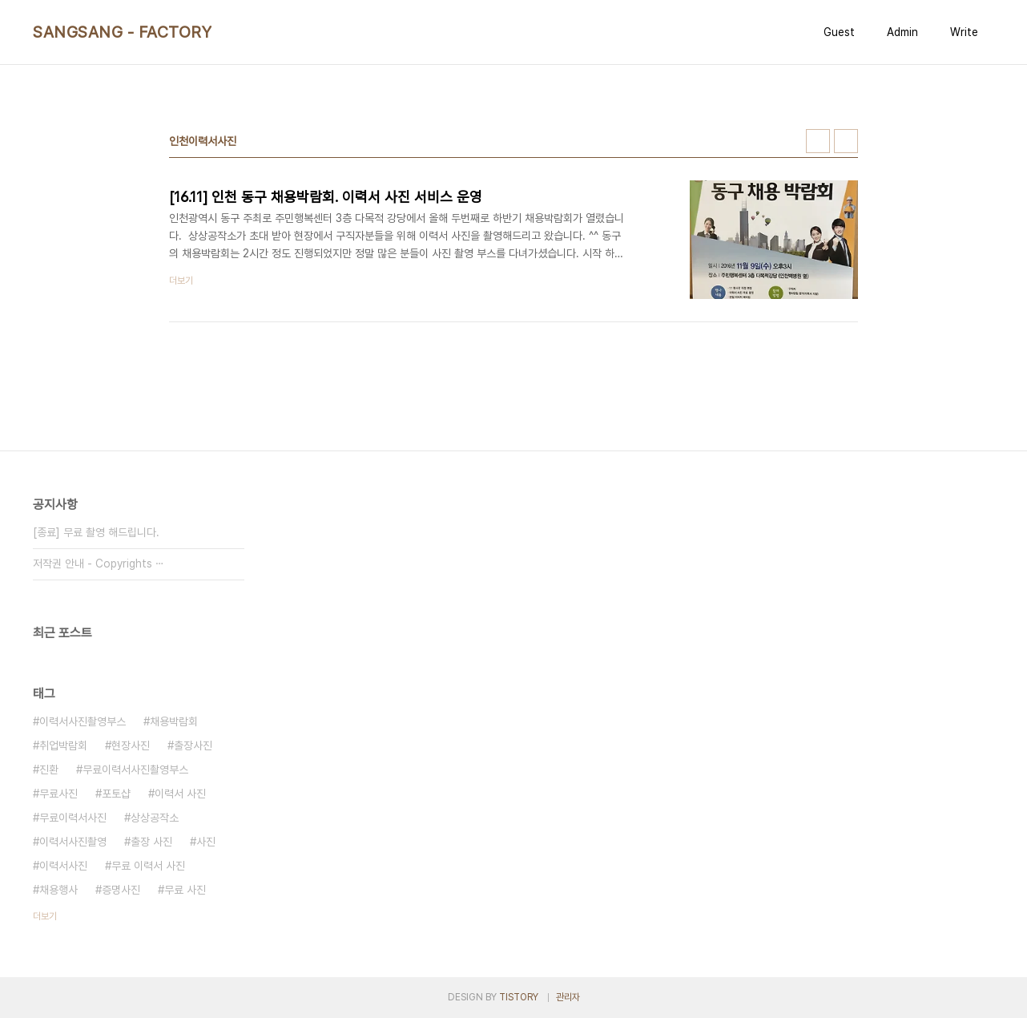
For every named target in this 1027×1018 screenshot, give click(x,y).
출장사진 (193, 745)
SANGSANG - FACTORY (122, 32)
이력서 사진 (180, 793)
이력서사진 (63, 865)
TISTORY (518, 997)
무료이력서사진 (73, 817)
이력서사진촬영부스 (82, 721)
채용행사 (58, 889)
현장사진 (130, 745)
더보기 (45, 916)
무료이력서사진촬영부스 (135, 769)
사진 (205, 841)
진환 (48, 769)
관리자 (568, 997)
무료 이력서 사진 (148, 865)
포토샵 (116, 793)
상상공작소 (155, 817)
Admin (902, 32)
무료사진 (58, 793)
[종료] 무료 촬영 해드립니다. (96, 532)
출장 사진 (151, 841)
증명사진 (121, 889)
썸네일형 (818, 141)
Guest (839, 32)
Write (964, 32)
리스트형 (846, 141)
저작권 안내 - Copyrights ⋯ (98, 563)
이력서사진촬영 (73, 841)
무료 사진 (185, 889)
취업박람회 (63, 745)
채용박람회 (174, 721)
